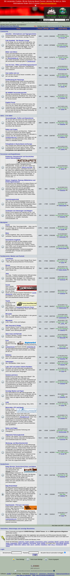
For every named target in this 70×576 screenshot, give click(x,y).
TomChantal (32, 543)
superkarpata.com (11, 519)
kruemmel (62, 439)
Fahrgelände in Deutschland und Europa (19, 144)
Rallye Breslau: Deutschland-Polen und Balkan (21, 466)
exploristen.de (31, 347)
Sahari (62, 109)
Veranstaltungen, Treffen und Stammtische (19, 118)
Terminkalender (16, 22)
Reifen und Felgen (12, 428)
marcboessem (62, 317)
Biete (7, 233)
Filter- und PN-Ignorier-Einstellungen (43, 575)
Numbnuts (62, 279)
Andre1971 (21, 541)
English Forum (10, 102)
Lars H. (32, 544)
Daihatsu (8, 355)
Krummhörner (39, 541)
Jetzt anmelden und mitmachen (47, 22)
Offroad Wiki (5, 22)
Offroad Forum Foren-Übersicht (9, 26)
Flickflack (62, 98)
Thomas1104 (59, 544)
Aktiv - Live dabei (6, 115)
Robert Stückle (63, 270)
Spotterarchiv (31, 61)
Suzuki (8, 285)
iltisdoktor (62, 476)
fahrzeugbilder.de (13, 58)
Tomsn (38, 543)
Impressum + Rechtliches (47, 573)
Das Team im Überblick (24, 575)
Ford (7, 340)
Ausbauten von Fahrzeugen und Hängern (19, 211)
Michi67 (57, 541)
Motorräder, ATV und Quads (15, 407)
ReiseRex (62, 124)
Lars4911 (37, 544)
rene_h (53, 544)
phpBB (9, 573)
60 (60, 26)
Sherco (20, 543)
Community (4, 31)
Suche (8, 225)
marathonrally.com (11, 137)
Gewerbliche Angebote (13, 240)
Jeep (7, 273)
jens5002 (32, 541)
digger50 (62, 330)
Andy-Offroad (59, 543)
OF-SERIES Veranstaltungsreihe (16, 92)
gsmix (62, 262)
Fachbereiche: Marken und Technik (12, 256)
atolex (62, 169)
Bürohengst (62, 348)
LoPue (45, 541)
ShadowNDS (13, 543)
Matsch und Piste (27, 167)
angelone (62, 293)
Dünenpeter (62, 237)
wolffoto (43, 543)
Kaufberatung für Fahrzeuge (15, 80)
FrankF (27, 541)
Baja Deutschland (11, 486)
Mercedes (9, 314)
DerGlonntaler (62, 69)
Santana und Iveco (12, 375)
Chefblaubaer (9, 544)
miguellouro (44, 544)
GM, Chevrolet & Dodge (13, 325)
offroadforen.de (24, 417)
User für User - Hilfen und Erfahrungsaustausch (21, 65)
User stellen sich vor (12, 73)
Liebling (63, 149)
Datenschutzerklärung (63, 573)
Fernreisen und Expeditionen (10, 154)
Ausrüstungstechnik (12, 199)
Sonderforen (4, 464)
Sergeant (62, 383)
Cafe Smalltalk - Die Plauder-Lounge (17, 40)
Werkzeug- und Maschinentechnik (17, 443)
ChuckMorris (62, 77)
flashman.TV (34, 573)
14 (56, 26)
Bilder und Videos (11, 52)
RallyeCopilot (62, 205)
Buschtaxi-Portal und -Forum (25, 307)
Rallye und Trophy (12, 129)
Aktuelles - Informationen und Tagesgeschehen (21, 34)
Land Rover (9, 258)
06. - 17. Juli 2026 (62, 16)
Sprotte (63, 86)
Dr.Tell (62, 454)
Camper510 (62, 46)
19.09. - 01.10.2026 (51, 16)
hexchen (62, 364)
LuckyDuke (51, 541)
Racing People (63, 248)
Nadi (49, 544)
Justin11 (23, 544)
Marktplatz (4, 222)
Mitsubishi (9, 320)
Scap (62, 59)
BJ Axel (63, 37)
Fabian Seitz (17, 544)
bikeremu (66, 543)
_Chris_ (63, 323)
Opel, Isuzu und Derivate (14, 334)
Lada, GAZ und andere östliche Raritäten (19, 367)
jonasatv (62, 418)
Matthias (62, 137)
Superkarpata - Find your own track (17, 505)
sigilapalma (26, 543)
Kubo (28, 544)
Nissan (8, 265)
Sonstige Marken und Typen (15, 391)
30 (58, 26)
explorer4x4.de (10, 347)
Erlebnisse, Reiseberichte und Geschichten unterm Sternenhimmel (20, 157)
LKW (7, 402)
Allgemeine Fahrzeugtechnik (15, 435)
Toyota (8, 301)
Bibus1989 (63, 337)
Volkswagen (9, 361)
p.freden (61, 541)
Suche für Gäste (29, 22)
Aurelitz (63, 229)
